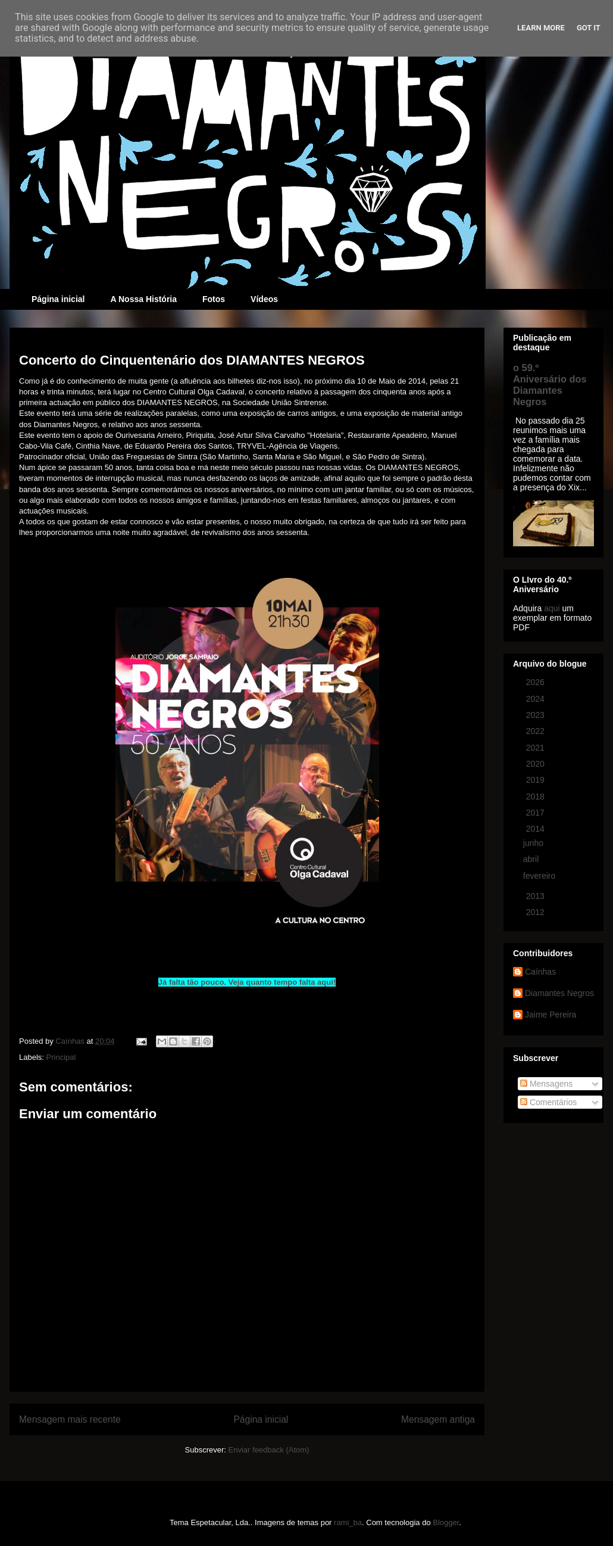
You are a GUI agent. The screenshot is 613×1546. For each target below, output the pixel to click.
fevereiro (540, 876)
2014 (536, 828)
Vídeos (264, 299)
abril (532, 859)
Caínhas (540, 971)
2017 (536, 812)
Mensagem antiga (438, 1419)
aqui (551, 608)
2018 (536, 796)
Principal (61, 1057)
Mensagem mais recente (70, 1419)
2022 (536, 731)
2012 (536, 912)
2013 (536, 896)
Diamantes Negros (559, 993)
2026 (536, 682)
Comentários (548, 1102)
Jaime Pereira (550, 1014)
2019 (536, 780)
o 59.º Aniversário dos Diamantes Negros (550, 384)
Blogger (446, 1522)
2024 (536, 699)
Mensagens (546, 1083)
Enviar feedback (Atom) (269, 1449)
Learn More (541, 27)
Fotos (213, 299)
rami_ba (348, 1522)
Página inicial (58, 299)
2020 (536, 764)
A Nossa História (143, 299)
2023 (536, 715)
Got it (589, 27)
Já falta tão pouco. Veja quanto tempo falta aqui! (247, 982)
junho (534, 843)
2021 (536, 747)
